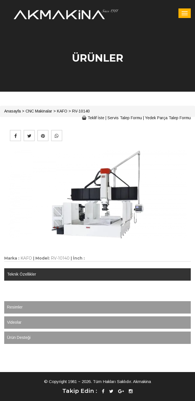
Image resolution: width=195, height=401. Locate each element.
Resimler (15, 307)
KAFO (62, 111)
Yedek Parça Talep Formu (168, 118)
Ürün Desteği (19, 337)
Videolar (14, 322)
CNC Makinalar (39, 111)
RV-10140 (81, 111)
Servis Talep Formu (124, 118)
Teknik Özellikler (21, 274)
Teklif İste (93, 118)
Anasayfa (12, 111)
